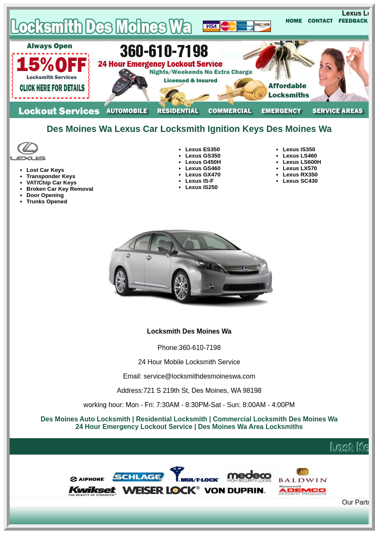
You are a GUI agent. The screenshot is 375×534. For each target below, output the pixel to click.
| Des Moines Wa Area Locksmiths (248, 426)
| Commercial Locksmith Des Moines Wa (273, 419)
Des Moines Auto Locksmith (86, 419)
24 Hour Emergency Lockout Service (134, 426)
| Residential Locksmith (169, 419)
